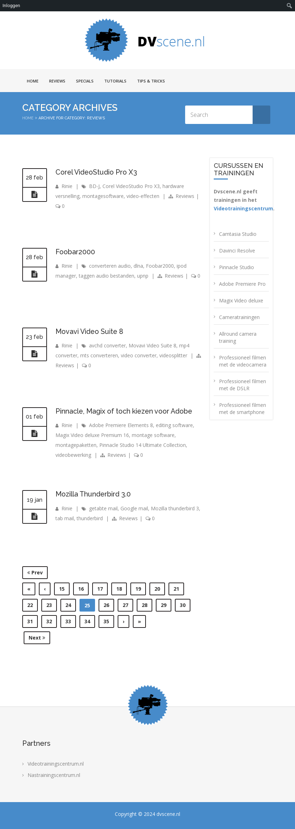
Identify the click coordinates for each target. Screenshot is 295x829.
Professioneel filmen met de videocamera (242, 361)
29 (163, 605)
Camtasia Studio (237, 234)
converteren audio (110, 265)
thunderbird (90, 518)
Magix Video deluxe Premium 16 (92, 435)
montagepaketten (75, 445)
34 (87, 621)
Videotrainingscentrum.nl (56, 763)
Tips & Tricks (151, 81)
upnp (142, 275)
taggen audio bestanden (106, 275)
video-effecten (142, 196)
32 (49, 621)
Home (33, 81)
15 (62, 588)
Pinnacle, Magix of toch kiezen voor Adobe (126, 411)
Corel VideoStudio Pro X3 (97, 172)
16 (81, 588)
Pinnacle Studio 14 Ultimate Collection (142, 445)
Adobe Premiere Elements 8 (121, 425)
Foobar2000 (75, 252)
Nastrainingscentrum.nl (54, 775)
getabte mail (103, 508)
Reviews (57, 81)
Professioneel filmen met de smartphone (242, 408)
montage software (153, 435)
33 (68, 621)
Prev (35, 572)
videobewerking (73, 455)
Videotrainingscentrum (243, 208)
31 (30, 621)
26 (106, 605)
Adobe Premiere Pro (242, 283)
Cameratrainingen (239, 317)
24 (68, 605)
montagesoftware (103, 196)
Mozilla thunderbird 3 (175, 508)
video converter (139, 355)
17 (100, 588)
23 (49, 605)
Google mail (134, 508)
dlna (138, 265)
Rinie (66, 186)
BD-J (94, 186)
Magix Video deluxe (241, 300)
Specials (85, 81)
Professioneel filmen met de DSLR (242, 385)
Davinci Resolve (237, 250)
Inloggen (11, 5)
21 (176, 588)
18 (119, 588)
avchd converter (107, 345)
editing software (174, 425)
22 (30, 605)
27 (125, 605)
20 (157, 588)
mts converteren (99, 355)
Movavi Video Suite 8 (90, 331)
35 (106, 621)
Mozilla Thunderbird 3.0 (93, 494)
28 (144, 605)
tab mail (64, 518)
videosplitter (173, 355)
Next (37, 637)
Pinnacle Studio (236, 267)
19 (138, 588)
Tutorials (115, 81)
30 (182, 605)
